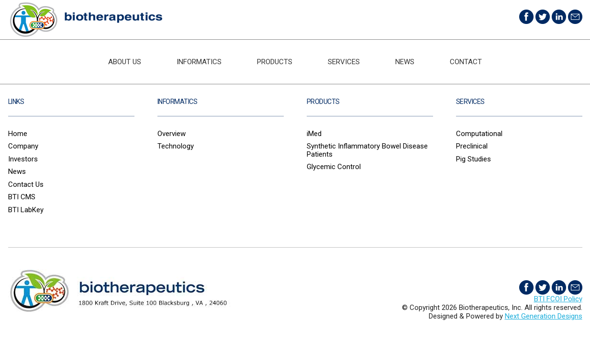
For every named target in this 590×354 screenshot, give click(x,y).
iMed (314, 133)
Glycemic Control (334, 166)
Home (17, 133)
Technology (175, 146)
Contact (466, 61)
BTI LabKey (26, 210)
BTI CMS (21, 197)
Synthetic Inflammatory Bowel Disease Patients (367, 150)
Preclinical (472, 146)
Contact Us (26, 184)
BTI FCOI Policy (558, 299)
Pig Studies (473, 159)
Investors (23, 159)
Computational (479, 133)
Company (23, 146)
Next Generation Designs (543, 316)
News (404, 61)
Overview (171, 133)
